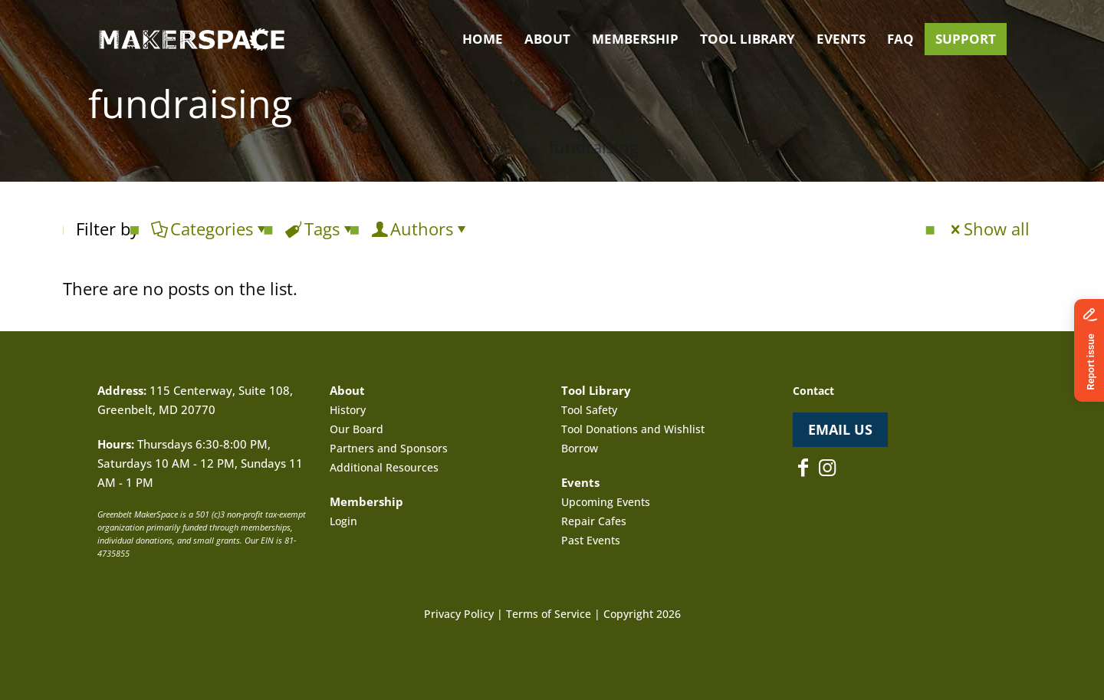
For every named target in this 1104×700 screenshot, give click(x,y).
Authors (420, 228)
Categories (210, 228)
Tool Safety (589, 410)
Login (343, 521)
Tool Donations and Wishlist (633, 429)
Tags (320, 228)
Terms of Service (548, 613)
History (348, 410)
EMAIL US (840, 429)
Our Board (356, 429)
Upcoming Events (605, 502)
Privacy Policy (459, 613)
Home (488, 146)
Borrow (579, 448)
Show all (988, 228)
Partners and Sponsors (389, 448)
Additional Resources (384, 467)
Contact (813, 390)
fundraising (594, 146)
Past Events (590, 540)
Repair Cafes (593, 521)
